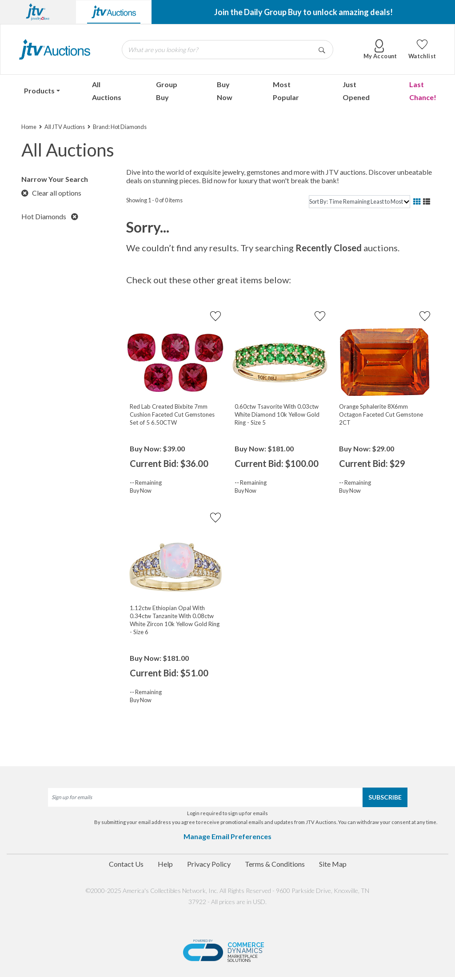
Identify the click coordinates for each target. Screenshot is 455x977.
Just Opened (356, 90)
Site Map (333, 864)
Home (28, 126)
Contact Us (126, 864)
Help (165, 864)
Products (39, 90)
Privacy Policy (209, 864)
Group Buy (166, 90)
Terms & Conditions (275, 864)
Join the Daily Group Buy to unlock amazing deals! (303, 12)
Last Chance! (422, 90)
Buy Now (224, 90)
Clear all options (51, 193)
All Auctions (106, 90)
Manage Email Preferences (227, 836)
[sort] (359, 202)
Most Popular (286, 90)
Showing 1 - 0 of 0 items (154, 200)
